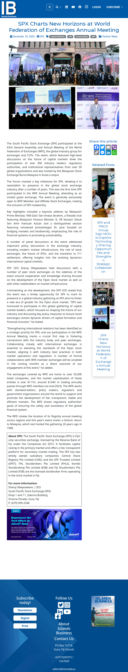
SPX (70, 36)
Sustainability (81, 36)
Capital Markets (58, 36)
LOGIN (96, 7)
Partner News (109, 36)
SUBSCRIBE (113, 7)
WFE (93, 36)
